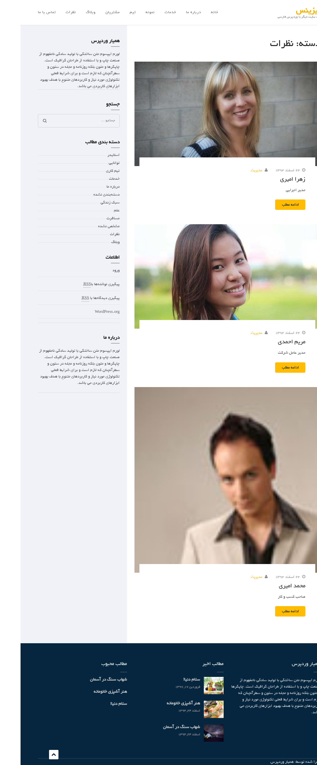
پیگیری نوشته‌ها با (81, 284)
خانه (194, 12)
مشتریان (92, 12)
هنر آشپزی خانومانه (163, 703)
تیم (112, 12)
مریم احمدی (271, 341)
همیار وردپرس (261, 762)
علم (96, 210)
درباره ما (173, 12)
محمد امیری (271, 586)
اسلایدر (93, 155)
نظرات (50, 12)
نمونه (129, 12)
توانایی (93, 163)
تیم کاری (92, 171)
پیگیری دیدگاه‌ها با (80, 298)
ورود (95, 270)
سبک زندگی (89, 202)
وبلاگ (70, 12)
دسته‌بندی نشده (86, 194)
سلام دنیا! (171, 679)
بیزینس (287, 10)
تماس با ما (26, 12)
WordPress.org (86, 312)
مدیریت (236, 170)
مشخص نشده (88, 226)
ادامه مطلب (269, 205)
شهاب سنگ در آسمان (161, 727)
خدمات (150, 12)
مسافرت (92, 218)
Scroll (33, 754)
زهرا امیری (272, 179)
